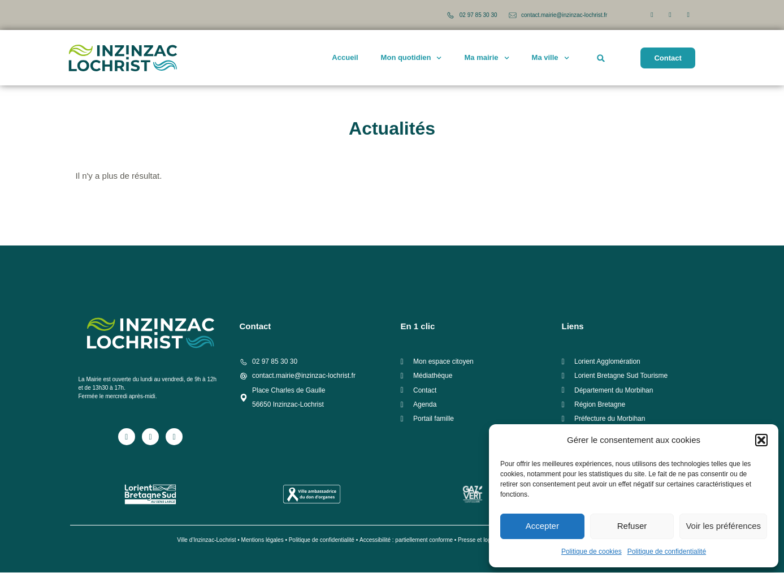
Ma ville (550, 58)
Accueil (345, 58)
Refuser (632, 526)
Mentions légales (262, 540)
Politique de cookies (591, 551)
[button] (761, 440)
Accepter (542, 526)
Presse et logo (476, 540)
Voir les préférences (723, 526)
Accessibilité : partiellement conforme (406, 540)
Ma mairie (487, 58)
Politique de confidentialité (666, 551)
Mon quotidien (411, 58)
